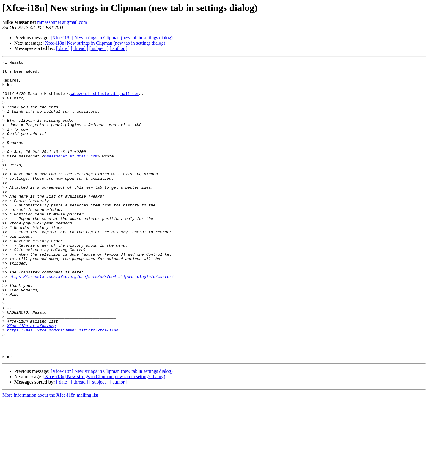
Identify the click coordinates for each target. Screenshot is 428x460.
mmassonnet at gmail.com (62, 22)
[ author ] (119, 48)
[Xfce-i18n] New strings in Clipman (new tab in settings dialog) (112, 37)
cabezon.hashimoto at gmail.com (104, 100)
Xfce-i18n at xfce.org (31, 379)
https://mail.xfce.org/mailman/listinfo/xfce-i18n (62, 384)
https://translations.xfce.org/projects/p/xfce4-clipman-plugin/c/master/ (91, 320)
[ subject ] (98, 48)
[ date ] (63, 48)
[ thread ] (79, 48)
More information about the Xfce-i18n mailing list (50, 454)
